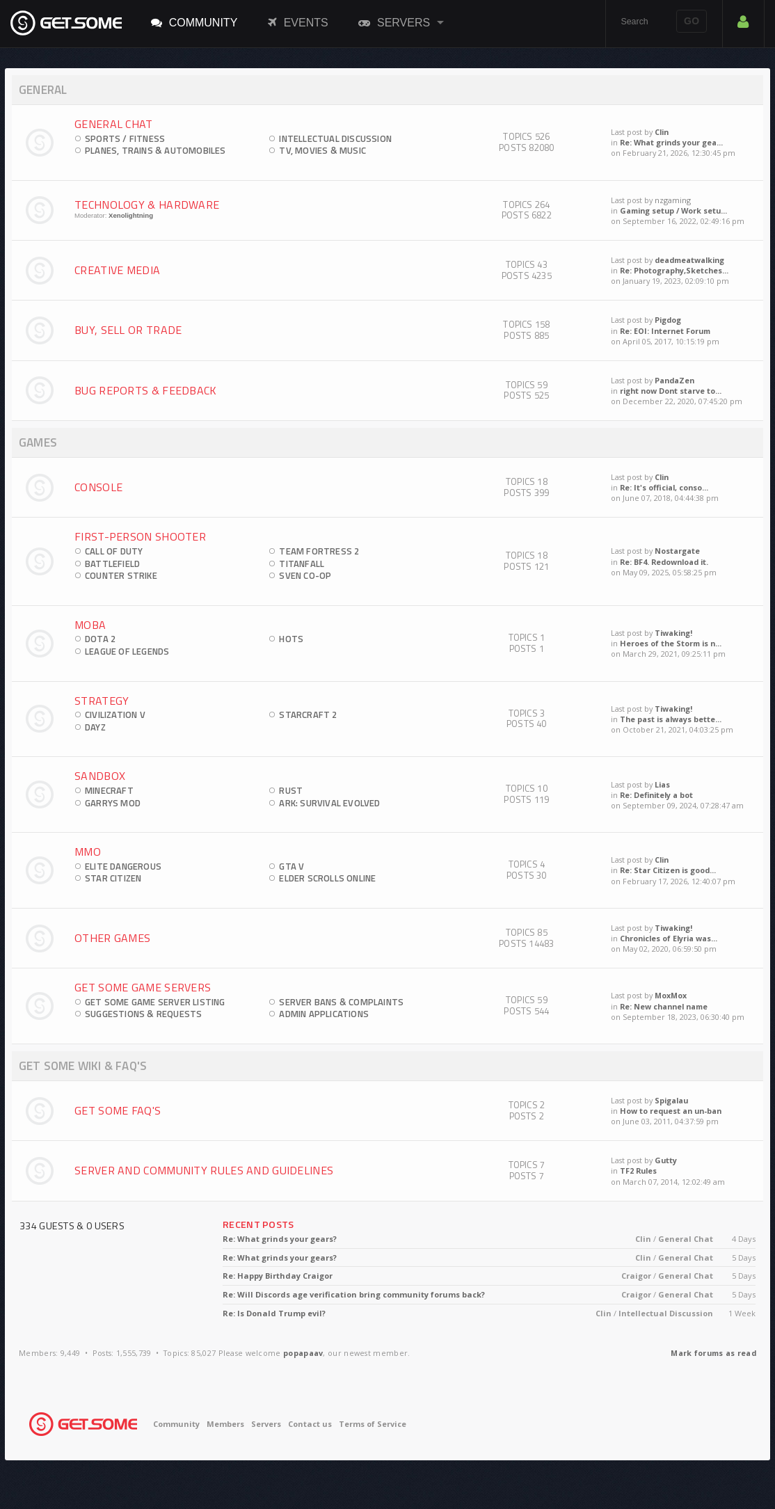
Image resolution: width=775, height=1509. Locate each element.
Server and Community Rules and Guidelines (203, 1170)
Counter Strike (121, 575)
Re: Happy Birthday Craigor (278, 1275)
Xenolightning (131, 215)
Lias (662, 784)
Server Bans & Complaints (341, 1002)
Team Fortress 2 (319, 551)
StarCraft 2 (308, 714)
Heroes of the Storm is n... (670, 643)
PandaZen (674, 380)
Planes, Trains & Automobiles (155, 150)
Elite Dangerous (123, 866)
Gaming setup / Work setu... (673, 210)
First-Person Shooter (140, 536)
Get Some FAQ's (117, 1110)
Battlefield (112, 563)
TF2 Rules (638, 1170)
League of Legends (127, 651)
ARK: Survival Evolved (329, 803)
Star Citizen (113, 878)
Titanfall (301, 563)
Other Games (112, 937)
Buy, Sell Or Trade (128, 329)
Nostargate (677, 550)
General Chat (113, 123)
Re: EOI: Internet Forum (665, 331)
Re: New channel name (664, 1006)
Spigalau (671, 1100)
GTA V (291, 866)
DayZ (95, 727)
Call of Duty (114, 551)
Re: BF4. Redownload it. (664, 562)
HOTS (291, 639)
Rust (291, 790)
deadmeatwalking (689, 260)
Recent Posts (258, 1224)
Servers (394, 22)
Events (298, 22)
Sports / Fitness (125, 138)
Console (98, 487)
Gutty (666, 1160)
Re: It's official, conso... (664, 487)
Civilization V (115, 714)
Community (194, 22)
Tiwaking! (673, 633)
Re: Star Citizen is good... (668, 870)
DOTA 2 (100, 639)
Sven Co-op (305, 575)
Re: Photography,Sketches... (674, 270)
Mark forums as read (713, 1353)
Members (225, 1424)
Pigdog (668, 319)
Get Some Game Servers (142, 987)
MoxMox (671, 995)
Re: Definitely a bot (656, 795)
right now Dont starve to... (670, 390)
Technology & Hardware (146, 204)
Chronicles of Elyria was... (668, 938)
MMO (87, 851)
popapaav (303, 1353)
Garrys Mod (113, 803)
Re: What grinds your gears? (280, 1238)
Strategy (101, 700)
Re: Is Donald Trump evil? (274, 1313)
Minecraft (109, 790)
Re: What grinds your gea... (671, 142)
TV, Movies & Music (322, 150)
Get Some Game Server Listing (155, 1002)
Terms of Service (372, 1424)
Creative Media (117, 270)
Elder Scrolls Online (327, 878)
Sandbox (99, 775)
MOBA (90, 624)
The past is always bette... (670, 719)
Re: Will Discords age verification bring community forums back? (354, 1294)
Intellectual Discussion (335, 138)
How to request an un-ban (670, 1110)
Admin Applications (324, 1014)
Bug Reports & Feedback (145, 390)
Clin (662, 132)
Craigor (636, 1275)
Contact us (310, 1424)
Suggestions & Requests (143, 1014)
